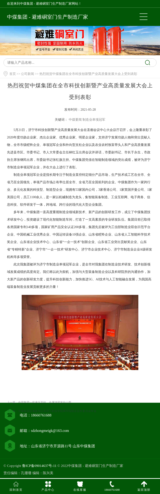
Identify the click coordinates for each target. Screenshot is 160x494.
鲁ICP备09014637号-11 (39, 466)
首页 (12, 74)
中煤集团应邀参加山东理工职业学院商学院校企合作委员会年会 (57, 426)
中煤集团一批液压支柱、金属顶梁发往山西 (44, 418)
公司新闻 (27, 74)
